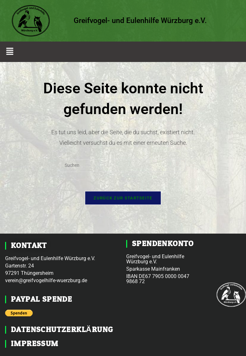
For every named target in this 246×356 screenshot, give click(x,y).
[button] (9, 52)
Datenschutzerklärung (62, 330)
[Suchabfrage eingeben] (123, 165)
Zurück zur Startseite (123, 198)
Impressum (35, 344)
